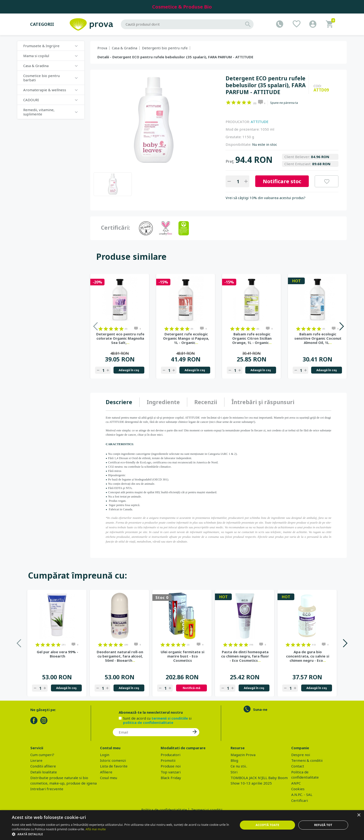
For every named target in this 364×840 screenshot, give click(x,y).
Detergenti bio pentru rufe (165, 48)
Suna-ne (260, 709)
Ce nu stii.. (239, 766)
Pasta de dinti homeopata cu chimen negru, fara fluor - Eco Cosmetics (245, 656)
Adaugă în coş (129, 370)
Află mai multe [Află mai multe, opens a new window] (96, 829)
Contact (297, 766)
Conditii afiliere (43, 766)
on (228, 102)
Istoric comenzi (113, 760)
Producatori (170, 754)
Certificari (299, 800)
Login (104, 754)
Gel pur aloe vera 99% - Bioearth (57, 654)
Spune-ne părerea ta (284, 103)
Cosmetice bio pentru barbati (41, 77)
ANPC (296, 783)
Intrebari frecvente (46, 788)
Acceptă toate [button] (267, 825)
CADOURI (31, 99)
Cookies (298, 788)
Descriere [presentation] (119, 402)
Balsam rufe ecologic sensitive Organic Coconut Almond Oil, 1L (317, 338)
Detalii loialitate (43, 772)
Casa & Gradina (36, 65)
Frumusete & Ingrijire (41, 45)
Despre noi (300, 754)
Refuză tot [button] (323, 825)
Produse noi (171, 766)
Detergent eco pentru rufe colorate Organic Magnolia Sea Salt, (120, 338)
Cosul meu (108, 777)
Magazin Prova (243, 754)
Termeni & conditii (307, 760)
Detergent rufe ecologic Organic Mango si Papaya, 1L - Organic (186, 338)
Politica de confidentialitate (164, 809)
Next (341, 326)
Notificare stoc (282, 181)
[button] (122, 834)
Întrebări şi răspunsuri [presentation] (263, 402)
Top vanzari (171, 772)
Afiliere (106, 772)
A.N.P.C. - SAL (301, 794)
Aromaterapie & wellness (44, 89)
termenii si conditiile (169, 718)
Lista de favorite (113, 766)
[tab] (123, 402)
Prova (102, 48)
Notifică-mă (191, 688)
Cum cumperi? (42, 754)
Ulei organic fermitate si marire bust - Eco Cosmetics (182, 656)
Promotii (168, 760)
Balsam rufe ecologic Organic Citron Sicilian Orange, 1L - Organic (252, 338)
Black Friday (171, 777)
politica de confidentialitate (148, 722)
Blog (234, 760)
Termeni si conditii (206, 809)
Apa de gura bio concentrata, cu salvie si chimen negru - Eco (307, 656)
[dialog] (182, 825)
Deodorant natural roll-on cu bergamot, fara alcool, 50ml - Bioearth (120, 656)
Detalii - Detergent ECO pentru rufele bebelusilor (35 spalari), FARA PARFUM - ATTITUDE (175, 57)
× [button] (358, 815)
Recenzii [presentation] (205, 402)
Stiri (234, 772)
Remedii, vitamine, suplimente (39, 111)
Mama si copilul (36, 55)
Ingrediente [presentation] (163, 402)
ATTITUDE (259, 121)
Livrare (36, 760)
